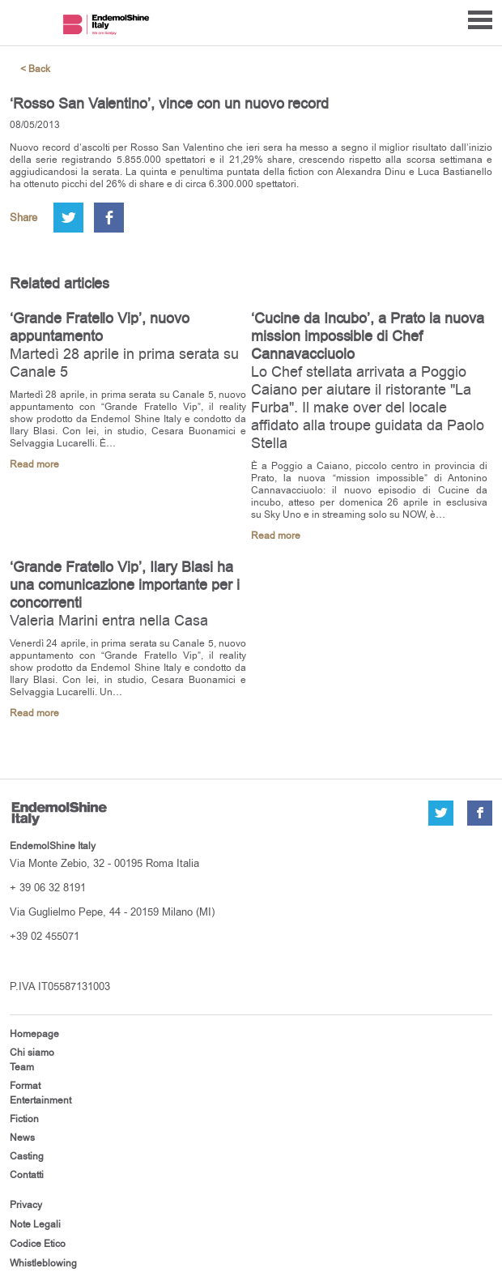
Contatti (27, 1174)
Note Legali (35, 1224)
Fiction (24, 1118)
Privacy (26, 1204)
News (22, 1137)
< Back (35, 69)
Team (22, 1067)
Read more (34, 465)
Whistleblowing (43, 1263)
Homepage (34, 1033)
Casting (27, 1156)
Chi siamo (32, 1052)
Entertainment (40, 1100)
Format (25, 1085)
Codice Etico (38, 1243)
